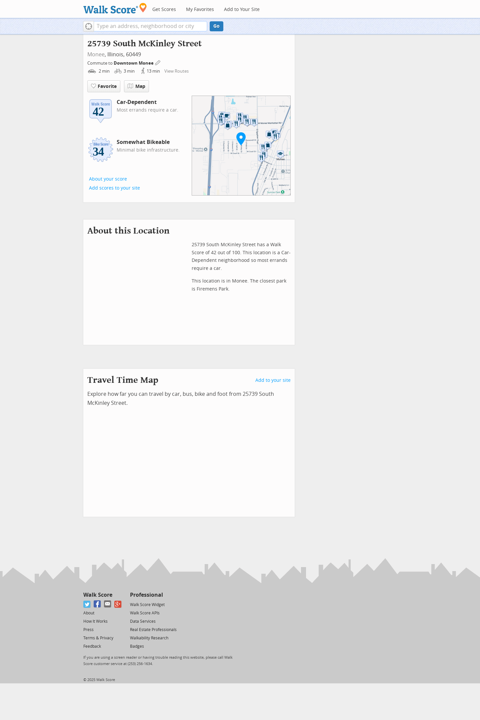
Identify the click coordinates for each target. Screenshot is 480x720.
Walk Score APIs (145, 613)
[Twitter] (87, 604)
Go (216, 26)
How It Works (95, 621)
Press (88, 629)
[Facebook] (97, 604)
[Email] (108, 604)
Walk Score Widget (147, 604)
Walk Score (97, 595)
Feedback (92, 646)
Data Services (143, 621)
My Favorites (200, 9)
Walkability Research (149, 638)
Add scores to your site (114, 188)
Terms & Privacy (98, 638)
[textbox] (150, 26)
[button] (88, 26)
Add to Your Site (242, 9)
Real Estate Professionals (153, 629)
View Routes (176, 71)
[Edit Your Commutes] (158, 62)
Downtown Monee (134, 63)
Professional (146, 595)
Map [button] (136, 86)
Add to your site (273, 380)
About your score (108, 179)
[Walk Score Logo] (115, 8)
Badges (137, 646)
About (88, 613)
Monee (96, 54)
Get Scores (164, 9)
